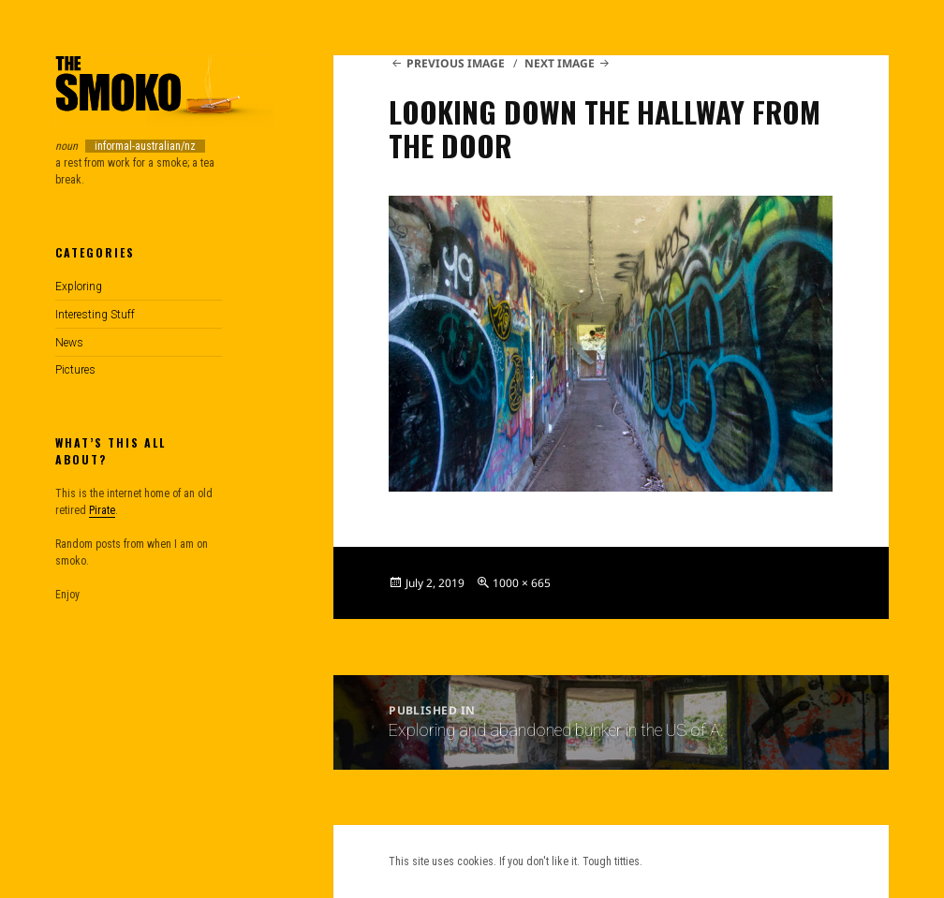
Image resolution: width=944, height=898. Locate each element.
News (69, 342)
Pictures (75, 369)
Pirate (102, 510)
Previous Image (455, 63)
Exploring (78, 286)
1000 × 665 (522, 583)
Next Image (559, 63)
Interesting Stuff (95, 314)
